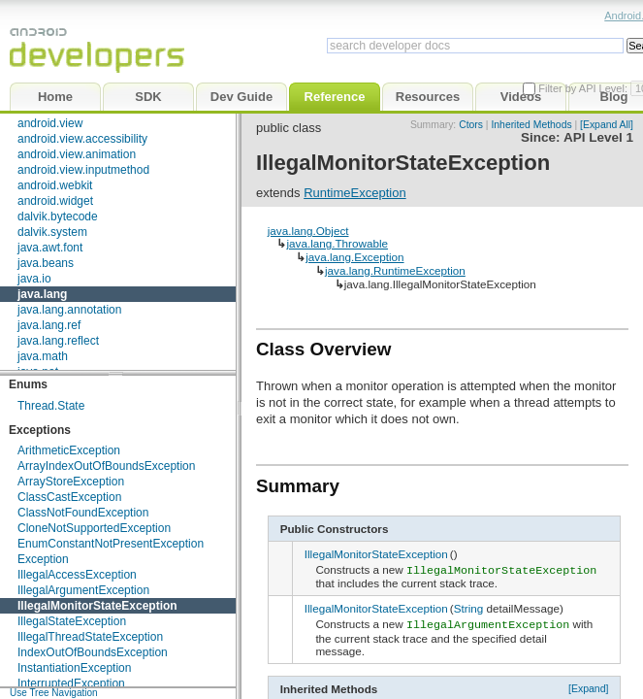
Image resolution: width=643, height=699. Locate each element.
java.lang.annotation (69, 309)
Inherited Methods (531, 124)
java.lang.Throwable (337, 243)
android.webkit (54, 185)
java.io (34, 278)
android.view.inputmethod (83, 170)
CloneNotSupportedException (94, 528)
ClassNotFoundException (82, 512)
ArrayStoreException (70, 481)
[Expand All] (606, 124)
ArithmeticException (68, 450)
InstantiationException (74, 668)
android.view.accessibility (82, 139)
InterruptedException (71, 683)
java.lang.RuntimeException (395, 270)
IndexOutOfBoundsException (92, 652)
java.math (42, 356)
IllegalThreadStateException (90, 637)
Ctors (471, 124)
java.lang (42, 294)
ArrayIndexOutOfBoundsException (106, 466)
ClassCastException (69, 497)
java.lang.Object (308, 230)
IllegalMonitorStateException (97, 606)
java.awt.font (49, 247)
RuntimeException (355, 192)
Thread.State (50, 406)
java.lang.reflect (58, 341)
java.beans (45, 263)
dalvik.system (52, 232)
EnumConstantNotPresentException (110, 543)
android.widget (55, 201)
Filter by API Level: (584, 88)
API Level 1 (598, 137)
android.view (49, 123)
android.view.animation (76, 154)
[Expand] (588, 684)
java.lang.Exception (354, 256)
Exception (43, 559)
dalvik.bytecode (57, 216)
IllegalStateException (71, 621)
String (469, 607)
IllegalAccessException (77, 575)
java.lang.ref (48, 325)
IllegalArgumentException (83, 590)
